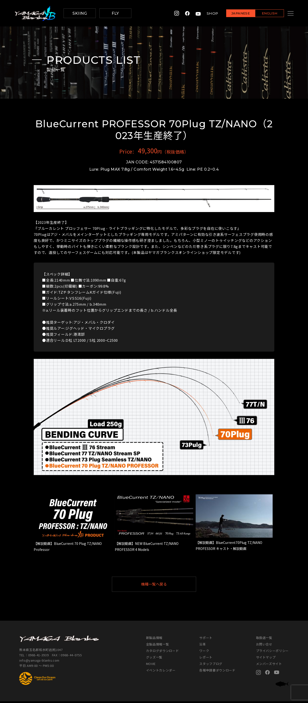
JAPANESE (234, 13)
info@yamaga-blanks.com (39, 662)
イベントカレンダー (161, 672)
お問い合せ (264, 646)
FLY (115, 13)
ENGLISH (263, 13)
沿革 (202, 646)
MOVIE (151, 665)
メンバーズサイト (269, 665)
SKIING (79, 13)
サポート (205, 639)
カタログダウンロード (162, 652)
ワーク (204, 652)
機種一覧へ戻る (165, 585)
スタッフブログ (210, 665)
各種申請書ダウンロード (217, 672)
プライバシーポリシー (272, 652)
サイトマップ (266, 659)
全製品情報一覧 (157, 646)
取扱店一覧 (264, 639)
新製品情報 (154, 639)
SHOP (206, 13)
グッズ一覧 (154, 659)
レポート (205, 659)
